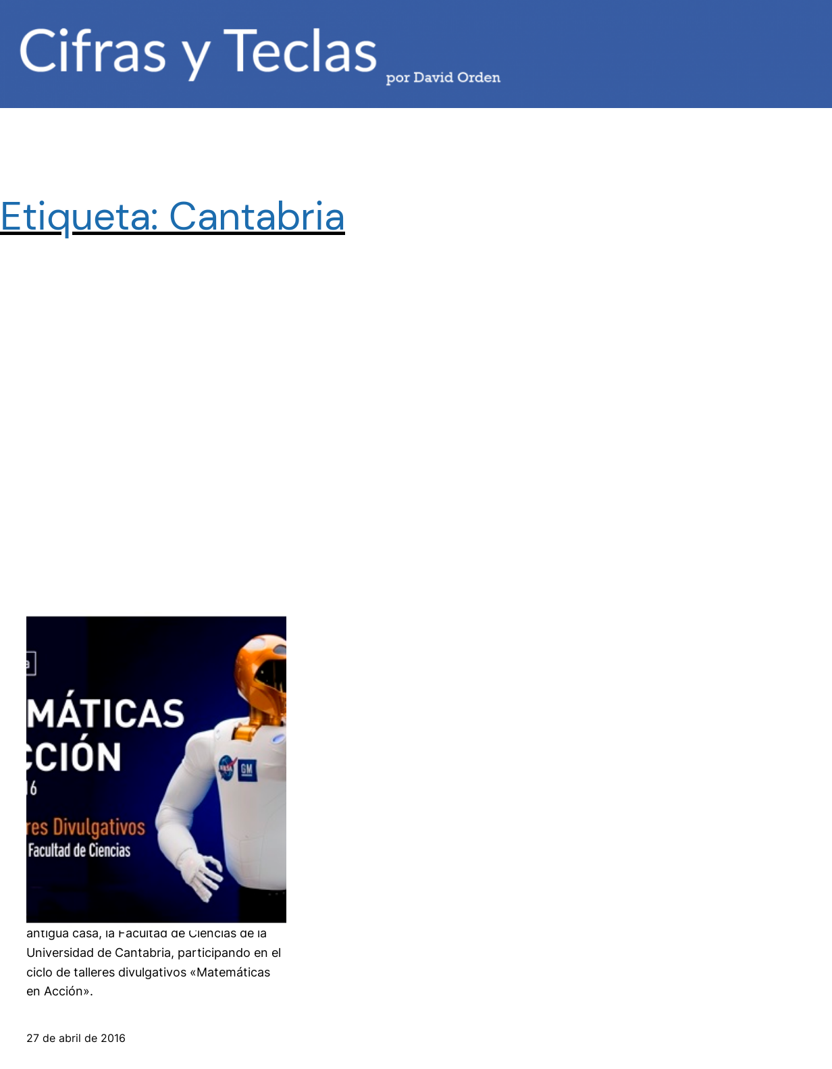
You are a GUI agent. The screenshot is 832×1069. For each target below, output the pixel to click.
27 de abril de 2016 (76, 1038)
